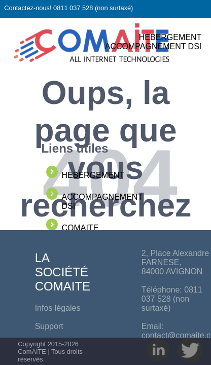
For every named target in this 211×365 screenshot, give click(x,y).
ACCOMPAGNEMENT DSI (153, 46)
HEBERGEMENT (170, 37)
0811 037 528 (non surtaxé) (172, 298)
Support (49, 326)
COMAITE (79, 228)
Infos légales (58, 308)
